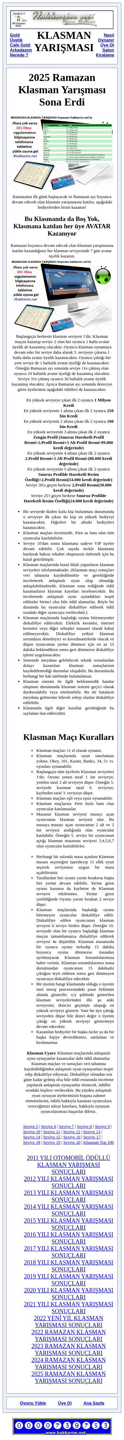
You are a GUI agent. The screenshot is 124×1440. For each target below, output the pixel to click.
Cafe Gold (20, 44)
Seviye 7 (66, 1126)
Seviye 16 (72, 1136)
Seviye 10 (31, 1131)
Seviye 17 (92, 1136)
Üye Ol (64, 1403)
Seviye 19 (52, 1142)
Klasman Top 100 (98, 1142)
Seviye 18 (31, 1142)
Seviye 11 (51, 1131)
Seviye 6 (48, 1126)
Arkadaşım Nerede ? (21, 52)
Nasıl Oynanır (106, 37)
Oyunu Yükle (33, 1403)
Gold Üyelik (16, 37)
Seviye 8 (84, 1126)
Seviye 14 (31, 1136)
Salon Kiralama (105, 52)
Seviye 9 (102, 1126)
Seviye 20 (72, 1142)
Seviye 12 (71, 1131)
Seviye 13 (92, 1131)
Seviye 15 (52, 1136)
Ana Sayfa (93, 1403)
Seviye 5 (30, 1126)
